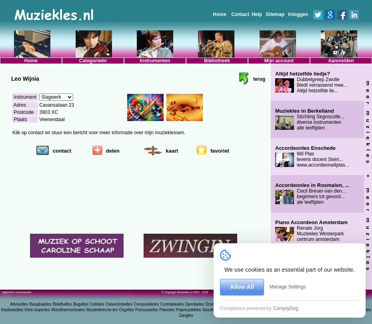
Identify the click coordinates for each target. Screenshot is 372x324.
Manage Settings (288, 287)
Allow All (242, 287)
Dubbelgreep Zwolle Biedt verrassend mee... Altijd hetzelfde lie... (311, 82)
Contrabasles (172, 304)
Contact (240, 14)
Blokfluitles (62, 304)
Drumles (212, 304)
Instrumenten (155, 61)
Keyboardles (12, 310)
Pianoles (166, 310)
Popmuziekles (188, 310)
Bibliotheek (217, 61)
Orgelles (126, 310)
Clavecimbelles (119, 304)
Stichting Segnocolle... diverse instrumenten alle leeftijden (309, 119)
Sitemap (275, 14)
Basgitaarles (41, 304)
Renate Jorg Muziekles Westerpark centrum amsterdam (311, 231)
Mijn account (279, 61)
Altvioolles (19, 304)
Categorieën (93, 61)
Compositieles (146, 304)
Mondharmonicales (68, 310)
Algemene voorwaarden (17, 292)
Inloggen (298, 14)
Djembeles (194, 304)
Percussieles (146, 310)
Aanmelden (341, 61)
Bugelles (80, 304)
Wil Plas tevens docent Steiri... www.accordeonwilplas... (312, 156)
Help (257, 14)
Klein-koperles (37, 310)
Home (219, 14)
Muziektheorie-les (102, 310)
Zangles (186, 315)
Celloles (97, 304)
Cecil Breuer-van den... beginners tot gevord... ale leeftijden (312, 194)
